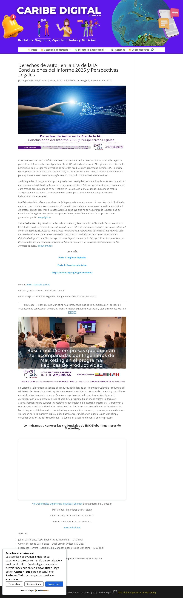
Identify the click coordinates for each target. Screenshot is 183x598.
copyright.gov (45, 245)
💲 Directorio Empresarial (89, 50)
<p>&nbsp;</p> (72, 469)
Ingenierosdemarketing (35, 80)
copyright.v (44, 217)
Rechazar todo (34, 584)
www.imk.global (72, 527)
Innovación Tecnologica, (76, 80)
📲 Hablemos (117, 50)
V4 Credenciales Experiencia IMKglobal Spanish (57, 503)
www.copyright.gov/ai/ (38, 284)
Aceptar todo (54, 584)
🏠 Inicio (32, 50)
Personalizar (14, 584)
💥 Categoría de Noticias (54, 50)
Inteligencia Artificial (101, 80)
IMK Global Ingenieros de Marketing (134, 592)
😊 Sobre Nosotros (139, 50)
